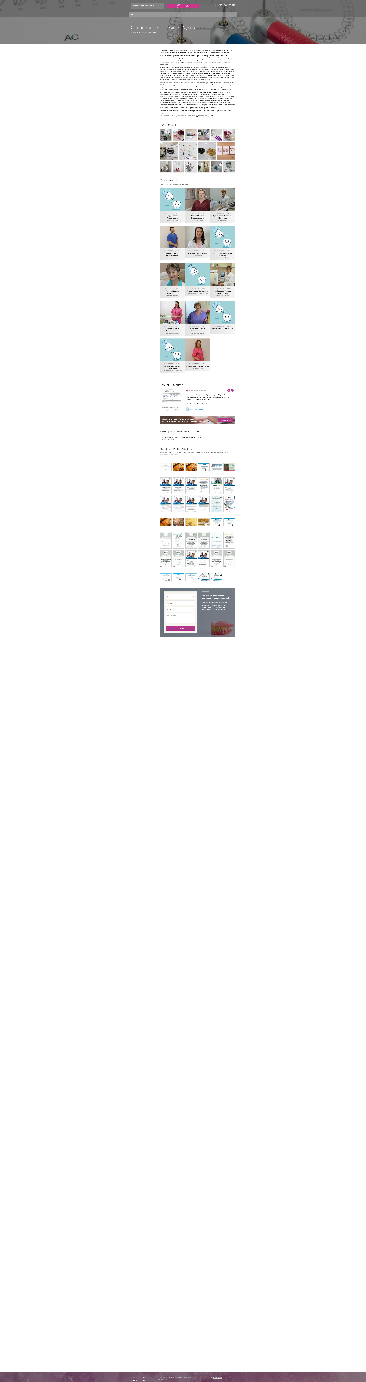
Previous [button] (228, 390)
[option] (183, 22)
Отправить (180, 628)
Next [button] (232, 390)
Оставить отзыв (226, 420)
